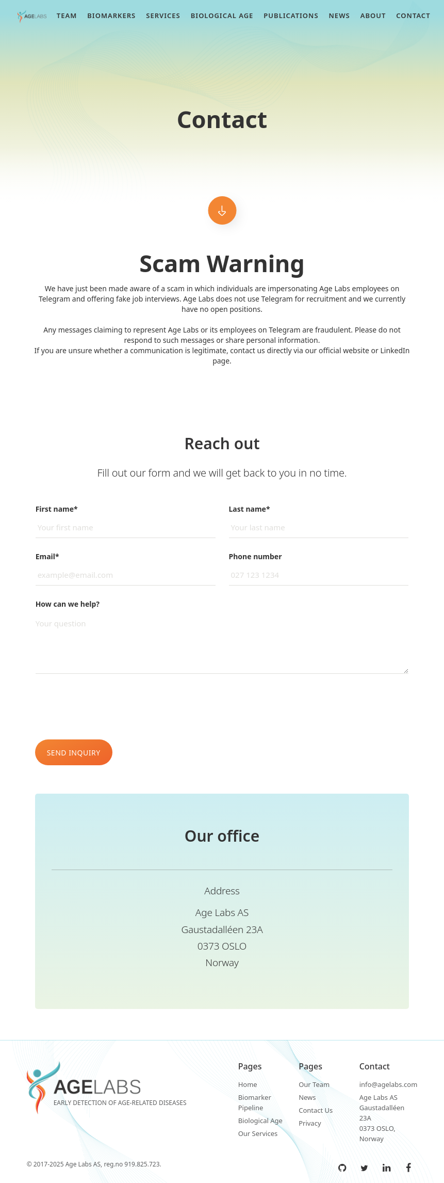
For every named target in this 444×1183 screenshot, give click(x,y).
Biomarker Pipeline (254, 1102)
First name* (57, 509)
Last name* (249, 509)
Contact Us (316, 1110)
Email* (47, 556)
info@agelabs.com (388, 1084)
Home (247, 1084)
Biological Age (260, 1120)
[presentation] (113, 707)
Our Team (314, 1084)
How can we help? (68, 604)
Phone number (255, 556)
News (307, 1097)
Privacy (310, 1123)
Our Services (258, 1133)
